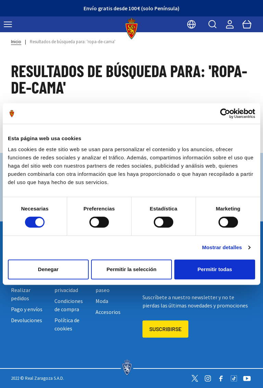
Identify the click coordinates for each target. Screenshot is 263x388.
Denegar (48, 269)
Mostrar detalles (222, 247)
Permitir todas (215, 269)
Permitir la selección (131, 269)
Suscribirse (165, 329)
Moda (102, 301)
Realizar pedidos (20, 294)
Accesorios (108, 311)
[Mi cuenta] (230, 24)
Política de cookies (66, 324)
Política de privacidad (66, 285)
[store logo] (131, 28)
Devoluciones (26, 320)
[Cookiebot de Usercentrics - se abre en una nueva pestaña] (225, 113)
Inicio (16, 42)
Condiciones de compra (68, 305)
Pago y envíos (26, 309)
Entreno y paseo (107, 285)
